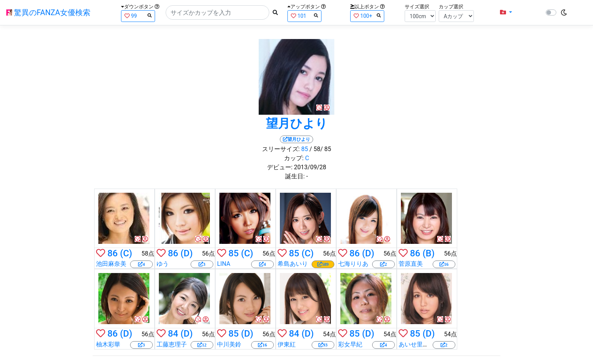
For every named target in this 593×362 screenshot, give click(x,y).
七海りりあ (353, 263)
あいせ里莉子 (417, 344)
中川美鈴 (229, 344)
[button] (506, 12)
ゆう (163, 263)
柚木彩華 (108, 344)
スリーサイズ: (281, 149)
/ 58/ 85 (320, 149)
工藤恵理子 (172, 344)
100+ (367, 15)
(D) (186, 253)
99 (138, 15)
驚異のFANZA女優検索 (48, 12)
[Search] (217, 12)
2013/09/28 (310, 167)
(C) (126, 253)
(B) (428, 253)
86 (112, 253)
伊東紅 (287, 344)
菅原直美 (411, 263)
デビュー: (280, 167)
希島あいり (293, 263)
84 (173, 333)
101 (304, 15)
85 (304, 149)
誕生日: (295, 176)
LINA (223, 263)
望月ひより (297, 123)
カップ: (294, 158)
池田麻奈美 (111, 263)
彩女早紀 (350, 344)
